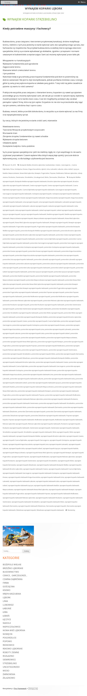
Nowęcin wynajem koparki (59, 223)
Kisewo (25, 169)
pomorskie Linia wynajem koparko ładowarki (18, 259)
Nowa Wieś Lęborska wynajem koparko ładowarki (32, 223)
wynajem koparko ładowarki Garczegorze (17, 473)
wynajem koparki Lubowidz (58, 444)
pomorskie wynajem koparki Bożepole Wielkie (32, 317)
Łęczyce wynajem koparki (11, 214)
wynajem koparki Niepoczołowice (14, 453)
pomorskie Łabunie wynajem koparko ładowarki (59, 264)
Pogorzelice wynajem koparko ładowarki (51, 227)
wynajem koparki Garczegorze (38, 440)
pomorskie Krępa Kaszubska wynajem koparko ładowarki (35, 255)
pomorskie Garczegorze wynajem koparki (44, 243)
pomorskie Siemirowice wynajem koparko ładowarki (33, 309)
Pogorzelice (45, 173)
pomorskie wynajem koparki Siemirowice (63, 350)
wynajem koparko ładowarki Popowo (37, 494)
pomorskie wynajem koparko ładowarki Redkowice (62, 395)
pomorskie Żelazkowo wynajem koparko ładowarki (48, 416)
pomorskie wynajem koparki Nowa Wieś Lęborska (20, 342)
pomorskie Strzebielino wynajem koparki (66, 309)
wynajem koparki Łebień (33, 448)
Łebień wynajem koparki (47, 210)
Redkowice (60, 173)
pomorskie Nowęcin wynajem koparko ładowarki (31, 288)
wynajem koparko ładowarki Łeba (47, 481)
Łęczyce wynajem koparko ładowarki (33, 214)
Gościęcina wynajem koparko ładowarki (66, 194)
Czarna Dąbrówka (12, 579)
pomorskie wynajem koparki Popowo (24, 346)
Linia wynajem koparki (30, 202)
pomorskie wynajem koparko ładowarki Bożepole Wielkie (50, 358)
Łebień (70, 169)
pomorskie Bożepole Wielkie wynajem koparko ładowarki (40, 231)
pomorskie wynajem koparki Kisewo (52, 325)
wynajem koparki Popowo (20, 457)
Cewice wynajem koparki (38, 185)
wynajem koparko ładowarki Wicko (52, 502)
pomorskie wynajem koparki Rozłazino (35, 350)
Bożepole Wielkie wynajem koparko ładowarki (31, 181)
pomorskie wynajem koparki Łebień (57, 333)
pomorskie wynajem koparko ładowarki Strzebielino (57, 403)
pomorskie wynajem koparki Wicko (43, 354)
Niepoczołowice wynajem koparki (21, 218)
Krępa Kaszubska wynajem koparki (58, 198)
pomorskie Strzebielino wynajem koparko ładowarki (21, 313)
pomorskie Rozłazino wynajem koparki (16, 305)
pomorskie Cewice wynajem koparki (68, 235)
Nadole (5, 173)
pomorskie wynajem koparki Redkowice (51, 346)
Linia (48, 169)
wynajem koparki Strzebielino (47, 461)
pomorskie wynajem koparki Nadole (33, 338)
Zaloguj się (33, 688)
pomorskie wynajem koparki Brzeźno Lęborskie (65, 317)
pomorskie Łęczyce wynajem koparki (40, 272)
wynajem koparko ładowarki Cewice (35, 469)
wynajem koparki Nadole (69, 448)
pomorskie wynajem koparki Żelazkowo (16, 358)
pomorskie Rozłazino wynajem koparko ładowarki (47, 305)
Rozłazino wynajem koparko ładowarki (16, 428)
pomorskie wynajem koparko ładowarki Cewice (52, 362)
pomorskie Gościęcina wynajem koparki (30, 247)
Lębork (43, 169)
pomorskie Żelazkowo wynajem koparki (16, 416)
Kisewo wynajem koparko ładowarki (33, 198)
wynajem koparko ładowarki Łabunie (22, 481)
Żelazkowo (61, 177)
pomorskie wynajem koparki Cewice (15, 321)
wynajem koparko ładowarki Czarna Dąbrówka (65, 469)
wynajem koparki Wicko (66, 461)
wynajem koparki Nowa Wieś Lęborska (39, 453)
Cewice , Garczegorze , (63, 165)
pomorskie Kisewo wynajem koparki (15, 251)
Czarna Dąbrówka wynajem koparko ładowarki (39, 190)
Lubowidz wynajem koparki (72, 202)
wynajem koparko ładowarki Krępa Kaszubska (24, 477)
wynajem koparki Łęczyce (51, 448)
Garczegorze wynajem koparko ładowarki (17, 194)
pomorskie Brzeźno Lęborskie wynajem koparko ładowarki (35, 235)
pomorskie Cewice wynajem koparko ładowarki (19, 239)
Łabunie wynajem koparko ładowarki (61, 206)
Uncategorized (39, 177)
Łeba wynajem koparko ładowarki (27, 210)
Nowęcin (38, 173)
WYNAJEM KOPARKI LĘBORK (43, 8)
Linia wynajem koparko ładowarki (50, 202)
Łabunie (60, 169)
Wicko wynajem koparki (61, 432)
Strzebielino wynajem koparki (13, 432)
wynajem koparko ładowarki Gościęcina (45, 473)
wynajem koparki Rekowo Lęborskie (62, 457)
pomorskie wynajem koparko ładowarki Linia (38, 374)
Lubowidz (53, 169)
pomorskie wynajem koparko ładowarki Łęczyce (44, 383)
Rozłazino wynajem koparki (70, 424)
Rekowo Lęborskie (70, 173)
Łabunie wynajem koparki (39, 206)
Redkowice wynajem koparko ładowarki (68, 420)
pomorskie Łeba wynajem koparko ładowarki (34, 268)
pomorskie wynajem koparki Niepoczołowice (61, 338)
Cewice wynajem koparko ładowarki (60, 185)
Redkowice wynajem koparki (44, 420)
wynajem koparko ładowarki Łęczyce (20, 485)
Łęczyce (76, 169)
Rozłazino (11, 177)
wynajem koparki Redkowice (40, 457)
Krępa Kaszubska (34, 169)
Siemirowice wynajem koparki (40, 428)
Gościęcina (18, 169)
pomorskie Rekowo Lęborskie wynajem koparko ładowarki (63, 301)
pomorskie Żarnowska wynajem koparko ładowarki (63, 411)
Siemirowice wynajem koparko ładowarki (65, 428)
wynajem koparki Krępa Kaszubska (20, 444)
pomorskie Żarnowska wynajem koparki (32, 411)
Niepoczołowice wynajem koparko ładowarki (49, 218)
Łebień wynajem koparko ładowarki (69, 210)
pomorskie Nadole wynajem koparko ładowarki (52, 276)
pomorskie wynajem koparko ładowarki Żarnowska (45, 407)
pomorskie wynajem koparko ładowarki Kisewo (40, 370)
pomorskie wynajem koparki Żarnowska (70, 354)
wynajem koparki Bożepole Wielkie (28, 436)
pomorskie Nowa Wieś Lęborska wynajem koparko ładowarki (43, 284)
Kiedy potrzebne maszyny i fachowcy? (27, 28)
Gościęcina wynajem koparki (42, 194)
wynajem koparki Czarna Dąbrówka (15, 440)
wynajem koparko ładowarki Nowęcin (62, 489)
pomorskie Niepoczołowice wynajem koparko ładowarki (45, 280)
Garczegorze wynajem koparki (65, 190)
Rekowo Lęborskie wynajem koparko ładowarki (44, 424)
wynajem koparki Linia (41, 444)
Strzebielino (29, 177)
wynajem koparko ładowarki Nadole (46, 485)
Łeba (66, 169)
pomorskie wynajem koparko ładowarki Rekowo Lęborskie (23, 399)
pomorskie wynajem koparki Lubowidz (58, 329)
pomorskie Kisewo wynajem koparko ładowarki (44, 251)
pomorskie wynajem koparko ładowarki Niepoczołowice (35, 387)
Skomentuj (71, 510)
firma (12, 169)
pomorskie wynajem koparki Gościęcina (26, 325)
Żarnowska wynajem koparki (56, 506)
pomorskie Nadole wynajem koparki (22, 276)
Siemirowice (20, 177)
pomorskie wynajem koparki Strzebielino (17, 354)
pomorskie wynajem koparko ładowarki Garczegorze (47, 366)
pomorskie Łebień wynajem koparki (63, 268)
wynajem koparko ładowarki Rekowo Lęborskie (19, 498)
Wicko (47, 177)
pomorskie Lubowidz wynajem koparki (47, 259)
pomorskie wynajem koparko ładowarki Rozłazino (61, 399)
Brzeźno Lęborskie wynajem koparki (59, 181)
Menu (83, 2)
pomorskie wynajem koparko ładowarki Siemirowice (21, 403)
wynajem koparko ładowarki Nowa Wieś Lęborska (31, 489)
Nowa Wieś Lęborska (27, 173)
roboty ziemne (11, 652)
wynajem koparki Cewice (74, 436)
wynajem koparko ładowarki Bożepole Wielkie (53, 465)
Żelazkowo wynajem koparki (26, 510)
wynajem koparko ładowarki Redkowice (64, 494)
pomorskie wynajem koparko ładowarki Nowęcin (34, 391)
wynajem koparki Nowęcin (62, 453)
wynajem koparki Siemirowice (26, 461)
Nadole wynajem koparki (55, 214)
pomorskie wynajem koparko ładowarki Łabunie (26, 379)
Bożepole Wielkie (26, 165)
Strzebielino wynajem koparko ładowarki (38, 432)
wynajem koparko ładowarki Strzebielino (26, 502)
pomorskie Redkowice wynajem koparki (36, 296)
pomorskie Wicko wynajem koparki (51, 313)
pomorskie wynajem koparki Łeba (33, 333)
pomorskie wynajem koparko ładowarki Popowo (28, 395)
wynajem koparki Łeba (17, 448)
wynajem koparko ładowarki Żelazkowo (32, 506)
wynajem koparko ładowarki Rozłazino (49, 498)
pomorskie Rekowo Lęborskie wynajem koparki (26, 301)
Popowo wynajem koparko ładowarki (21, 420)
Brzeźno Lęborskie (38, 165)
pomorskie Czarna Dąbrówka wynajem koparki (52, 239)
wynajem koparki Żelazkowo (26, 465)
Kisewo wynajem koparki (11, 198)
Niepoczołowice (13, 173)
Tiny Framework (20, 688)
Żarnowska (53, 177)
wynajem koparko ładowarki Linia (52, 477)
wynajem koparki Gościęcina (59, 440)
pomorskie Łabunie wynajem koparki (29, 264)
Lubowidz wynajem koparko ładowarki (16, 206)
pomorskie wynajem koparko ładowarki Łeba (59, 379)
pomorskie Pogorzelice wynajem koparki (63, 288)
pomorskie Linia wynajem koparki (67, 255)
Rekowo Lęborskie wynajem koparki (15, 424)
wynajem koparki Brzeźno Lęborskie (53, 436)
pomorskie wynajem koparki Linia (32, 329)
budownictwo (50, 165)
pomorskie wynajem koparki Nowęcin (50, 342)
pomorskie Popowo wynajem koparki (51, 292)
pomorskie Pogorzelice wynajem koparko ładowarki (20, 292)
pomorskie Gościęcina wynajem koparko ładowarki (61, 247)
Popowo (53, 173)
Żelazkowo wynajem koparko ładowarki (50, 510)
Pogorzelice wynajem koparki (26, 227)
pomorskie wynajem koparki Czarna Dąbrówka (44, 321)
